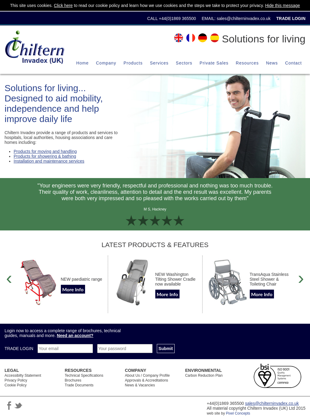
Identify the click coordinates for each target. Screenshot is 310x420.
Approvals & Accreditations (146, 380)
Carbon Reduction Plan (204, 375)
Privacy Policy (16, 380)
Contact (293, 63)
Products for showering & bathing (45, 156)
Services (159, 63)
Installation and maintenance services (49, 161)
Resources (247, 63)
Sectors (184, 63)
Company (106, 63)
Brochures (73, 380)
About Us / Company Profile (147, 375)
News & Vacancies (140, 385)
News (272, 63)
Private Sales (214, 63)
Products (133, 63)
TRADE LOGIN (20, 348)
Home (82, 63)
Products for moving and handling (45, 151)
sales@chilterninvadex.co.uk (244, 18)
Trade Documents (79, 385)
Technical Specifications (84, 375)
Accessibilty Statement (23, 375)
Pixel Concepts (238, 413)
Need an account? (75, 335)
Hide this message (282, 5)
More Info (73, 289)
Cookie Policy (16, 385)
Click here (63, 5)
